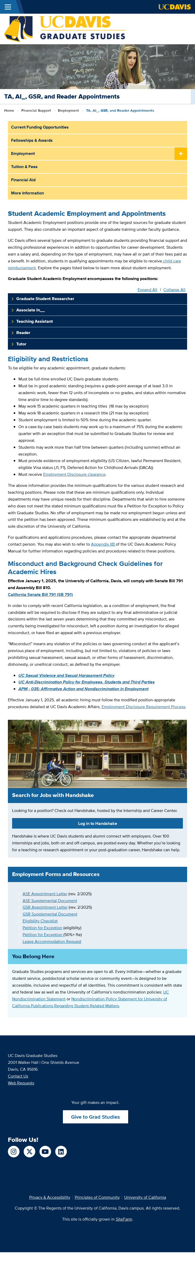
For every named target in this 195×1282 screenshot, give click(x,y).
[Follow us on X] (29, 1151)
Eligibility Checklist (40, 921)
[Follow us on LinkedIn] (61, 1151)
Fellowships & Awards (32, 140)
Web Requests (21, 1083)
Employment (68, 110)
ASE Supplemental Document (50, 901)
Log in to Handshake (97, 823)
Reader (23, 333)
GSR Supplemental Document (50, 914)
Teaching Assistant (34, 321)
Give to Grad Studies (95, 1117)
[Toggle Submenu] (180, 153)
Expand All (147, 289)
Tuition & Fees (24, 167)
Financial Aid (23, 180)
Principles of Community (97, 1197)
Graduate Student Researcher (45, 299)
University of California (145, 1197)
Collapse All (174, 289)
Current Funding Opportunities (40, 127)
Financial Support (36, 110)
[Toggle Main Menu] (8, 7)
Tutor (21, 344)
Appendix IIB (103, 544)
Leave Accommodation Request (52, 941)
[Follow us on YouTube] (45, 1151)
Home (9, 110)
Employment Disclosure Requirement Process (143, 707)
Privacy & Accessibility (49, 1197)
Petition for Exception (42, 928)
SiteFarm (124, 1219)
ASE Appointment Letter (45, 894)
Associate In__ (30, 310)
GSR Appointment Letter (45, 907)
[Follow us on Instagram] (13, 1151)
